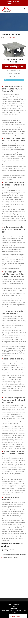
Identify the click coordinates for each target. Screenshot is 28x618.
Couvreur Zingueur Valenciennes (10, 551)
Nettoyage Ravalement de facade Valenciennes (14, 554)
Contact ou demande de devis (14, 80)
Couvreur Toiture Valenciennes (10, 557)
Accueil (2, 37)
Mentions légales (13, 608)
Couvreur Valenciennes (8, 549)
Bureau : (14, 1)
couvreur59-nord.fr (15, 604)
